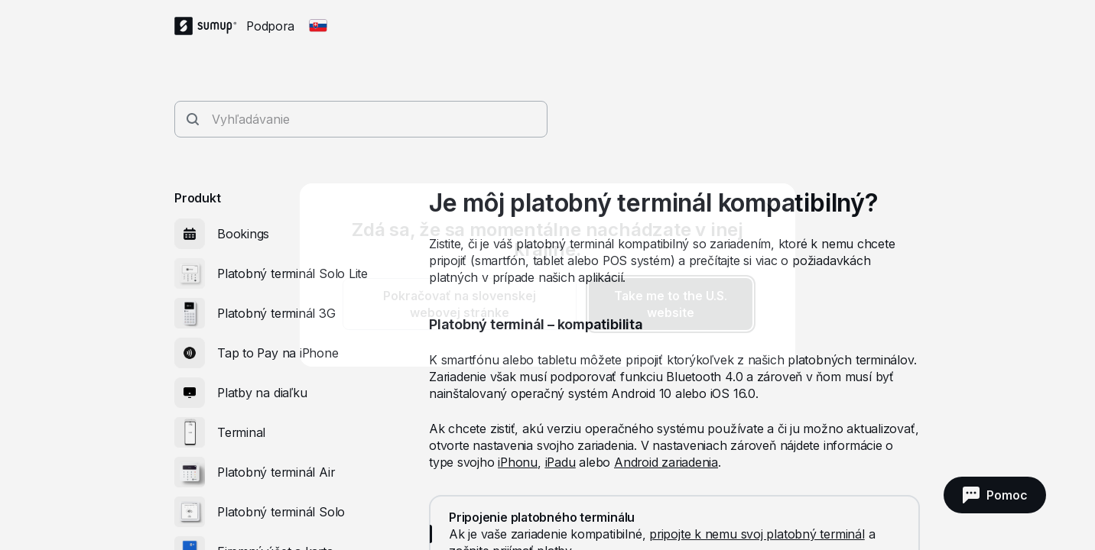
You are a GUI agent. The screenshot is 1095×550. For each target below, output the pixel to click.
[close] (770, 207)
